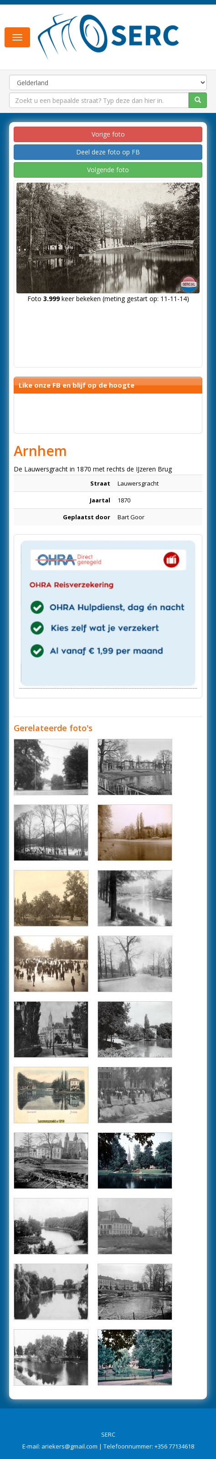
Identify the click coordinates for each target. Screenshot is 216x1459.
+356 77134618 (174, 1446)
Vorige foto (108, 134)
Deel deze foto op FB (108, 152)
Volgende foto (108, 169)
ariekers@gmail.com (69, 1446)
